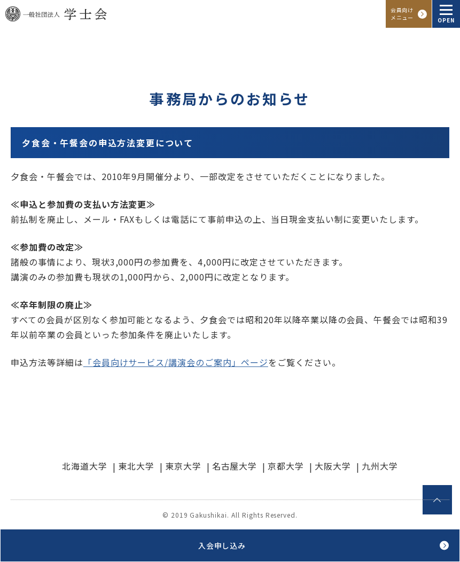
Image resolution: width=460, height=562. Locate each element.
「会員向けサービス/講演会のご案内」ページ (175, 362)
